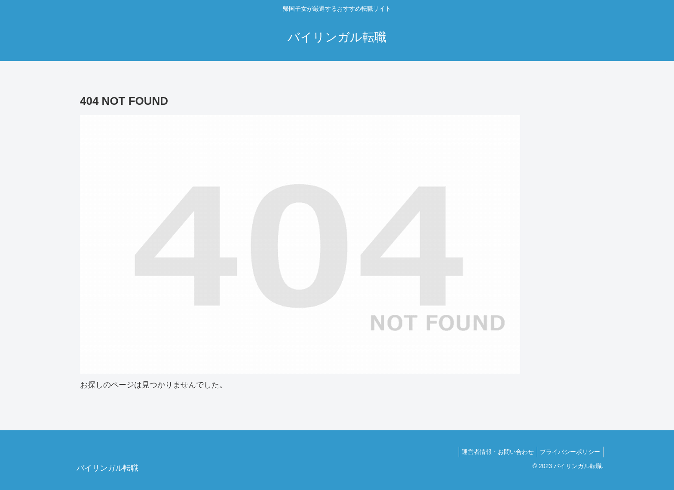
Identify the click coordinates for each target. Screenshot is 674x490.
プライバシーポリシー (569, 451)
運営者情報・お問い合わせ (493, 451)
